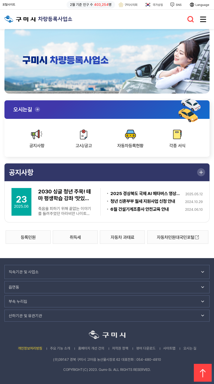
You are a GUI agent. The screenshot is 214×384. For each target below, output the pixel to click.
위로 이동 (203, 373)
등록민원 (28, 237)
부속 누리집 (18, 301)
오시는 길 (189, 348)
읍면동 (14, 287)
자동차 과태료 (122, 237)
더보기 (201, 172)
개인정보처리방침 (30, 348)
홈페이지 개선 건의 (91, 348)
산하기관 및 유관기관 (25, 315)
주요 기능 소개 (60, 348)
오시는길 (22, 109)
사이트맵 (169, 348)
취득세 (75, 237)
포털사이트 (10, 4)
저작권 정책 (120, 348)
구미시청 (20, 19)
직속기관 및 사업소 (24, 272)
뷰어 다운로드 (145, 348)
